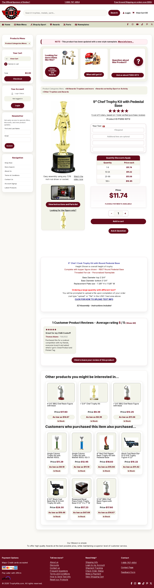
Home (6, 24)
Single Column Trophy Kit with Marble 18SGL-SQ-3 (81, 456)
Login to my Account (95, 565)
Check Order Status (95, 571)
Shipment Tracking (94, 568)
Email (7, 136)
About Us (8, 171)
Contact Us (9, 179)
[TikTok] (143, 583)
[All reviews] (118, 112)
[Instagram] (135, 583)
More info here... (126, 42)
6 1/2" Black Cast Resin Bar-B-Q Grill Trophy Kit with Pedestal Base (55, 501)
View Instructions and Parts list (63, 204)
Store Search (10, 167)
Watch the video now (78, 177)
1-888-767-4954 (72, 2)
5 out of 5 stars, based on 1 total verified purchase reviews (118, 115)
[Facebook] (131, 583)
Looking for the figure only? (63, 219)
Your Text (97, 126)
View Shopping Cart (95, 576)
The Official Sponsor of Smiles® (16, 2)
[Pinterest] (147, 583)
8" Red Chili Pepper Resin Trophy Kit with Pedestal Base (106, 456)
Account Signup (11, 184)
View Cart (14, 59)
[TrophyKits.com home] (11, 13)
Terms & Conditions (12, 175)
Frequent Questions (59, 571)
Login (17, 106)
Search (114, 13)
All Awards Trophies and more (80, 89)
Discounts (54, 565)
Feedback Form (128, 572)
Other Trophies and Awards (56, 92)
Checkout (17, 79)
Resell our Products (59, 579)
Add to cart (118, 221)
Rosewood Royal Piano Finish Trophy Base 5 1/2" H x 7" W (81, 501)
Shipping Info (92, 562)
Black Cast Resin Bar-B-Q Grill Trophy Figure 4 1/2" (131, 456)
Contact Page (127, 567)
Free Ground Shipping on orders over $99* (133, 2)
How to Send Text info (60, 576)
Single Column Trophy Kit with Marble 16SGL (53, 456)
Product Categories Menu (16, 43)
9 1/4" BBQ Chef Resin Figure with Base (60, 405)
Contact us (55, 568)
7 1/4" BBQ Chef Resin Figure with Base (126, 405)
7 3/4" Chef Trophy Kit (90, 404)
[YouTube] (139, 583)
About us (54, 562)
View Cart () (142, 13)
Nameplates (82, 24)
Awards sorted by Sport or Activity (112, 89)
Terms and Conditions (60, 574)
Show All (131, 323)
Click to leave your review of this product (94, 360)
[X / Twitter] (151, 583)
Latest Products (10, 188)
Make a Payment (93, 574)
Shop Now (8, 163)
